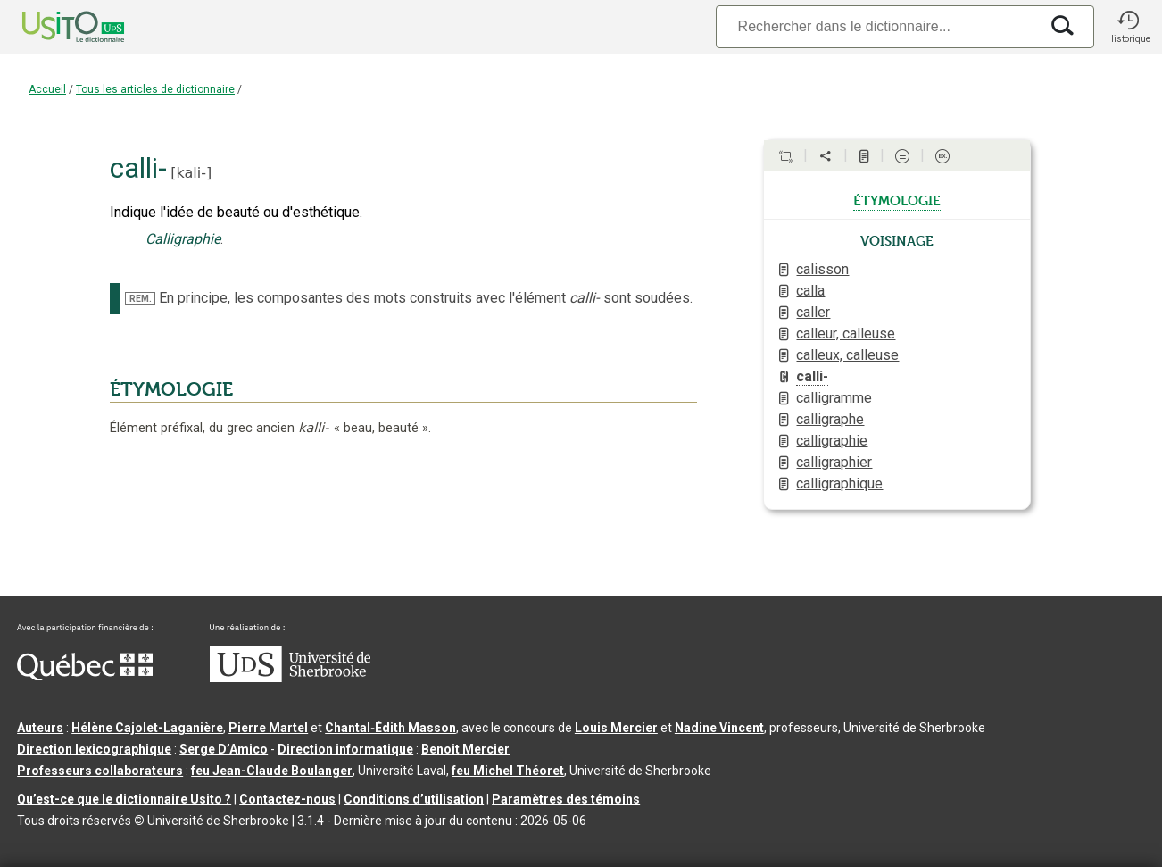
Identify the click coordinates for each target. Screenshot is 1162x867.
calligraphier (834, 462)
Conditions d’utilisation (414, 799)
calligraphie (831, 440)
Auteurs (40, 728)
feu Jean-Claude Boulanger (272, 770)
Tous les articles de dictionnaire (155, 89)
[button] (1128, 27)
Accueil (47, 89)
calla (810, 290)
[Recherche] (877, 26)
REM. (140, 298)
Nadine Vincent (719, 728)
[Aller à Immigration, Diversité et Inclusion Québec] (85, 676)
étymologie (897, 199)
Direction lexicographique (94, 749)
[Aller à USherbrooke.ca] (290, 678)
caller (813, 312)
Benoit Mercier (465, 749)
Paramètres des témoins (566, 799)
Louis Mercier (616, 728)
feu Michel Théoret (508, 770)
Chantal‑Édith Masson (390, 728)
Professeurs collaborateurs (100, 770)
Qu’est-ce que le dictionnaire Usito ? (124, 799)
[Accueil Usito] (53, 27)
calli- (812, 376)
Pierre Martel (268, 728)
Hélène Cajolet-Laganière (147, 728)
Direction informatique (345, 749)
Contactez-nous (287, 799)
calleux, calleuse (847, 354)
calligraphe (830, 419)
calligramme (834, 397)
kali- (191, 172)
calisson (822, 269)
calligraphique (839, 483)
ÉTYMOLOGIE (171, 389)
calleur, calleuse (845, 333)
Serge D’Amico (223, 749)
